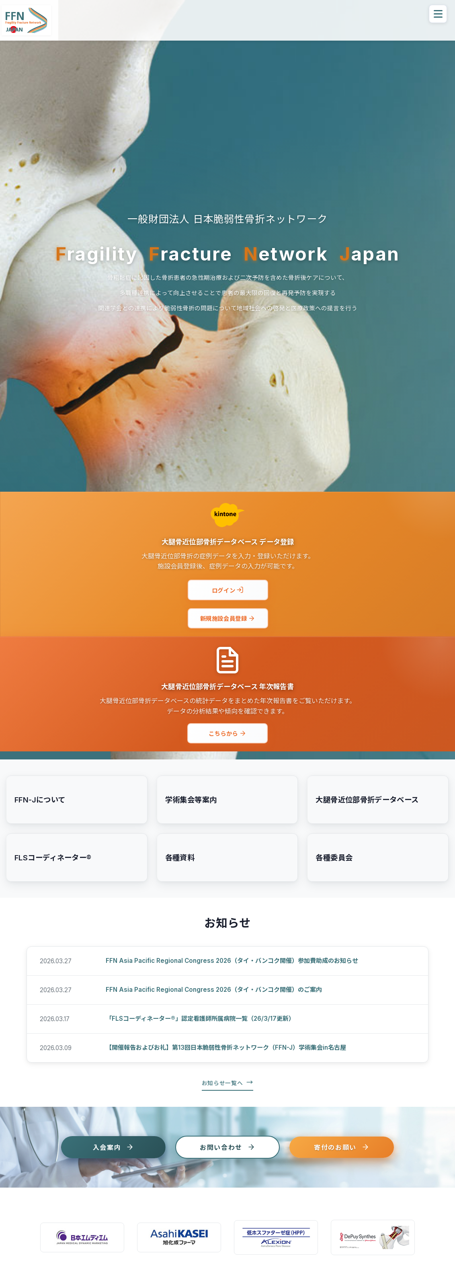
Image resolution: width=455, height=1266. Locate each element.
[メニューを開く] (438, 14)
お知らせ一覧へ (222, 1083)
